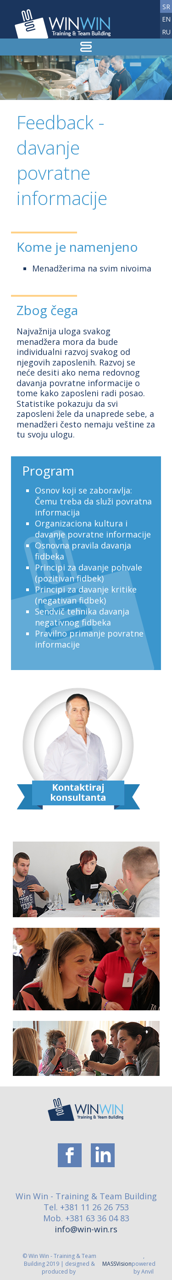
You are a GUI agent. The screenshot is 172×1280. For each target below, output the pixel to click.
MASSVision (117, 1264)
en (166, 19)
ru (166, 32)
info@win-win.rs (86, 1229)
